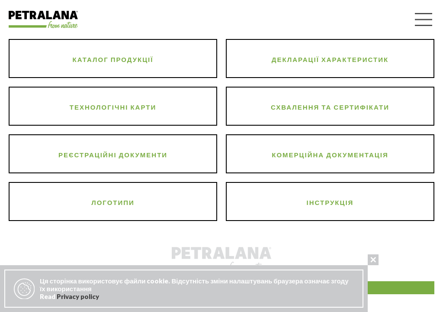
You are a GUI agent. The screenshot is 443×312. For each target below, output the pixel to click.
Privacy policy (78, 296)
